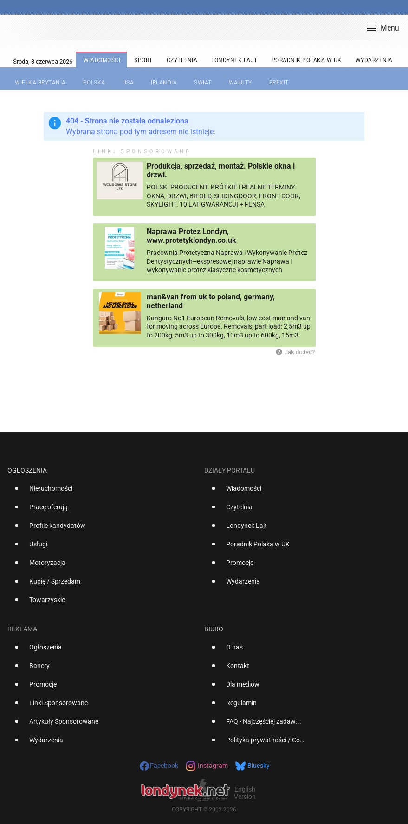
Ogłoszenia (27, 470)
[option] (102, 492)
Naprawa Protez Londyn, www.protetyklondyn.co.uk (191, 236)
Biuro (213, 629)
